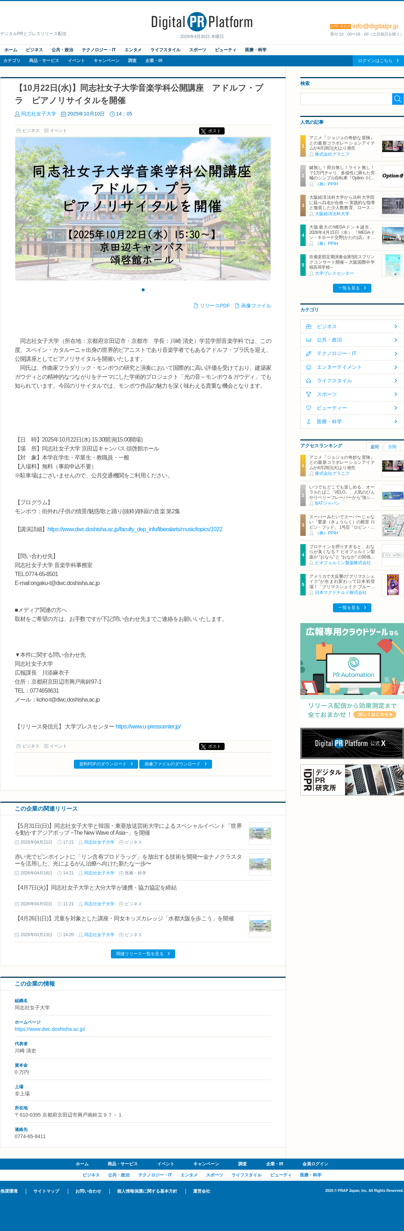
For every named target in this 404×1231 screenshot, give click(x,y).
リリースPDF (215, 305)
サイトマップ (46, 1191)
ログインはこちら (375, 60)
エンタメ (133, 49)
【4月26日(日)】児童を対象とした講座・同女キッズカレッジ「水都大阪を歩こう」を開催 (124, 918)
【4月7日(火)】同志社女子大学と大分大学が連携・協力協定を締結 (96, 888)
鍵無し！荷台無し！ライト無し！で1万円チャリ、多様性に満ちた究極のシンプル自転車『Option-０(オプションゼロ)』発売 (342, 175)
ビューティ (225, 49)
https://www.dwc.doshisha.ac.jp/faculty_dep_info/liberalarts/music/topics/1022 (134, 529)
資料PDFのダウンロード (103, 764)
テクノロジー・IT (99, 49)
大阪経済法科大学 (332, 213)
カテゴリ (11, 60)
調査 (132, 60)
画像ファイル (256, 305)
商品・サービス (44, 60)
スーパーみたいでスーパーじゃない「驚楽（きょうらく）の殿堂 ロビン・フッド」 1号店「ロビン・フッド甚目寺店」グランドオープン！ (342, 527)
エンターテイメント (339, 367)
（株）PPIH (326, 184)
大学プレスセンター (334, 273)
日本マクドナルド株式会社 (341, 592)
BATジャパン (327, 503)
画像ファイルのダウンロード (173, 764)
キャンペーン (106, 60)
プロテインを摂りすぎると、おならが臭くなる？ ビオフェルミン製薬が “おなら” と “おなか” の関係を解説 (342, 554)
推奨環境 (9, 1191)
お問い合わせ (88, 1191)
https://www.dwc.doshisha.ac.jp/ (50, 1029)
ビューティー (332, 408)
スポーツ (197, 49)
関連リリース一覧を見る (140, 953)
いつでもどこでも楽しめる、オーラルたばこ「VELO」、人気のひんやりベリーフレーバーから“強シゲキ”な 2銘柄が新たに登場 (342, 495)
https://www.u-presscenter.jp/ (148, 726)
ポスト (214, 130)
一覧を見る (349, 288)
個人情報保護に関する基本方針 (147, 1191)
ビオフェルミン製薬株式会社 (343, 562)
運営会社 (201, 1191)
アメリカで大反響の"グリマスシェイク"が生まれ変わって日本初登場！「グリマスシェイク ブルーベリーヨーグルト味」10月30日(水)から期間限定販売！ (342, 587)
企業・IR (154, 60)
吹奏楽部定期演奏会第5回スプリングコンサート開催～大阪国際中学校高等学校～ (342, 262)
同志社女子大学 (38, 114)
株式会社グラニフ (332, 154)
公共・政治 (62, 49)
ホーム (10, 49)
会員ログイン (315, 1163)
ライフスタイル (165, 49)
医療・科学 (256, 49)
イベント (76, 60)
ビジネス (34, 49)
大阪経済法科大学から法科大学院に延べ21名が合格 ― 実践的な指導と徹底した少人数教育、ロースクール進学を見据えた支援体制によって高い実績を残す (342, 208)
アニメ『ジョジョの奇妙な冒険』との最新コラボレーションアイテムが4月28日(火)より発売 (342, 143)
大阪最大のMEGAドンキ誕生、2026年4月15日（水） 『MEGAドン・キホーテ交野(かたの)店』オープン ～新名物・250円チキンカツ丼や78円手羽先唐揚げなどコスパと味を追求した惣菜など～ (342, 240)
